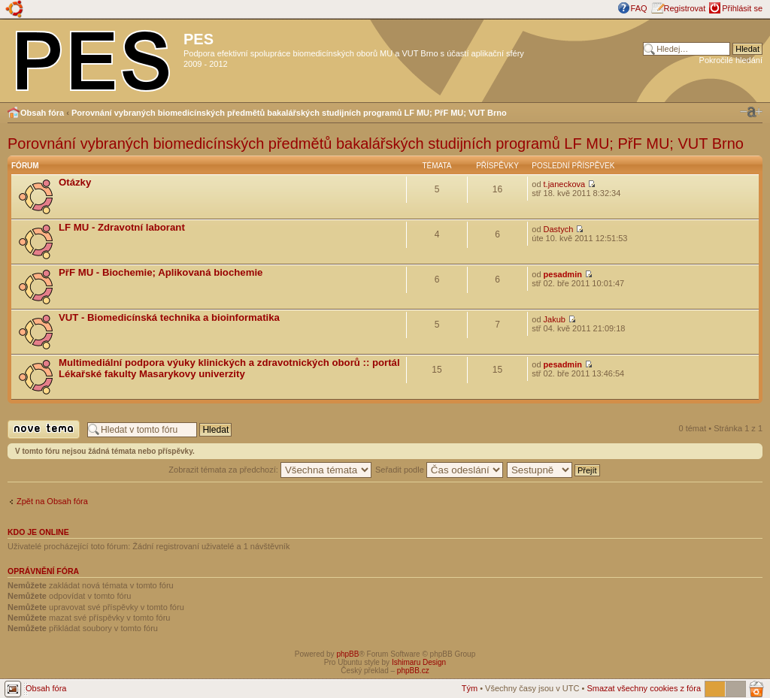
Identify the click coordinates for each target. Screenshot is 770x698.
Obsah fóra (42, 112)
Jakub (554, 319)
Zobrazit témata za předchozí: (269, 469)
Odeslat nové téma (44, 429)
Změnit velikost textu (751, 112)
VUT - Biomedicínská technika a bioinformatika (169, 317)
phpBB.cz (413, 670)
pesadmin (563, 274)
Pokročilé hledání (730, 60)
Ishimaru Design (419, 662)
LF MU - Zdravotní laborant (122, 227)
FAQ (639, 8)
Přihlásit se (742, 8)
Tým (469, 688)
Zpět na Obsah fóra (52, 501)
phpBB (347, 654)
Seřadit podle (439, 469)
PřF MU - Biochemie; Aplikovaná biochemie (160, 272)
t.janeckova (565, 184)
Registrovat (685, 8)
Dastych (559, 229)
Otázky (75, 182)
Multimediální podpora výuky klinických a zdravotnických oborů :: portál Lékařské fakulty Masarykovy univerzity (229, 368)
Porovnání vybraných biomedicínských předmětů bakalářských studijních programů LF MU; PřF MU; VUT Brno (289, 112)
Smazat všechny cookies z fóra (644, 688)
